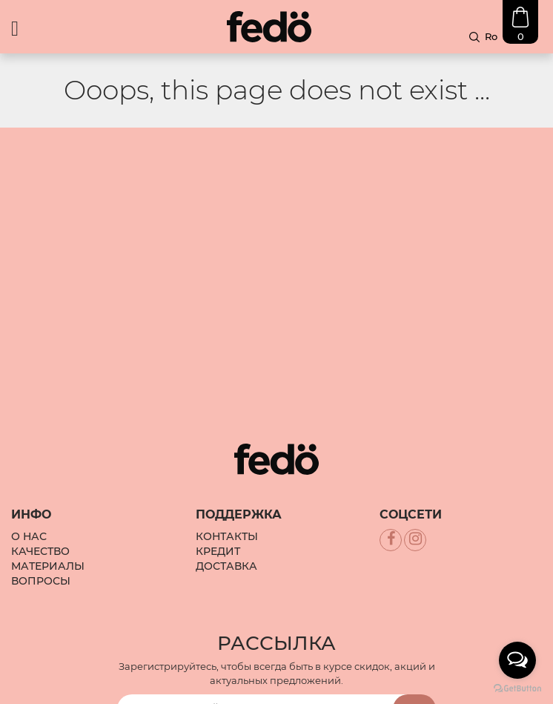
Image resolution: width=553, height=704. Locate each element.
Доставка (226, 522)
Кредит (218, 507)
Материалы (48, 522)
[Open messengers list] (517, 660)
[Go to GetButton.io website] (517, 689)
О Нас (29, 492)
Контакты (227, 492)
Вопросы (40, 537)
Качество (40, 507)
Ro (491, 36)
